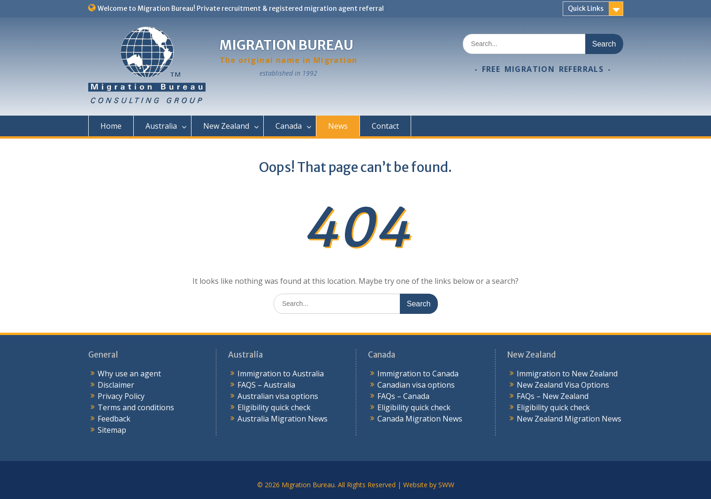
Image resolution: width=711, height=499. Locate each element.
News (338, 126)
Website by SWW (428, 484)
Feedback (114, 418)
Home (111, 126)
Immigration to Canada (418, 373)
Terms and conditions (136, 407)
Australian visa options (277, 396)
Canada (288, 126)
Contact (385, 126)
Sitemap (112, 430)
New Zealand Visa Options (563, 385)
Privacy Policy (121, 396)
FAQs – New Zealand (553, 396)
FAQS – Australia (266, 385)
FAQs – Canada (403, 396)
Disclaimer (116, 385)
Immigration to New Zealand (567, 373)
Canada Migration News (419, 418)
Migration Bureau (286, 45)
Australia (161, 126)
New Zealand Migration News (569, 418)
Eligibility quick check (274, 407)
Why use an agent (129, 373)
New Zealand (226, 126)
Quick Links (586, 8)
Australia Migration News (282, 418)
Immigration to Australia (280, 373)
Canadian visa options (416, 385)
